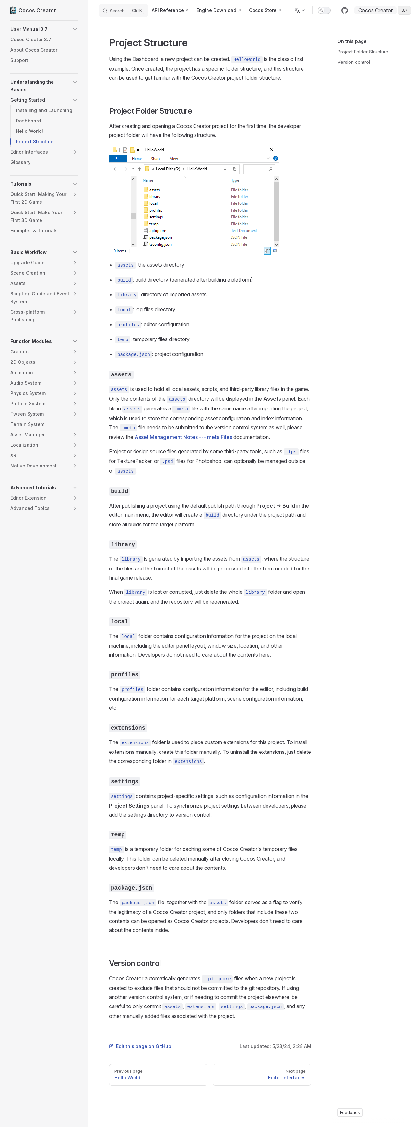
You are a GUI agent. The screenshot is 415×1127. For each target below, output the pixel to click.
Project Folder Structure (363, 51)
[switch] (324, 10)
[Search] (123, 10)
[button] (44, 29)
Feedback (350, 1112)
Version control (354, 62)
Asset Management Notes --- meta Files (183, 437)
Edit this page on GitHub (140, 1046)
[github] (344, 10)
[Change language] (300, 10)
